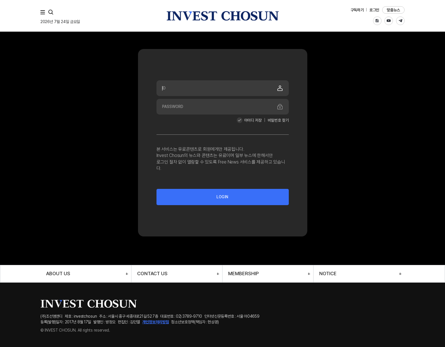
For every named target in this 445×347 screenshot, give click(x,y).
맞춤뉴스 (393, 10)
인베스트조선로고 (222, 16)
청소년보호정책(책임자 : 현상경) (195, 322)
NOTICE (328, 273)
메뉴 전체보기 (43, 12)
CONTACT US (152, 273)
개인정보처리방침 (155, 322)
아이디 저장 (253, 120)
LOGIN (222, 197)
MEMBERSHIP (243, 273)
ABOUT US (58, 273)
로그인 (374, 10)
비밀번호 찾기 (278, 120)
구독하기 (357, 10)
